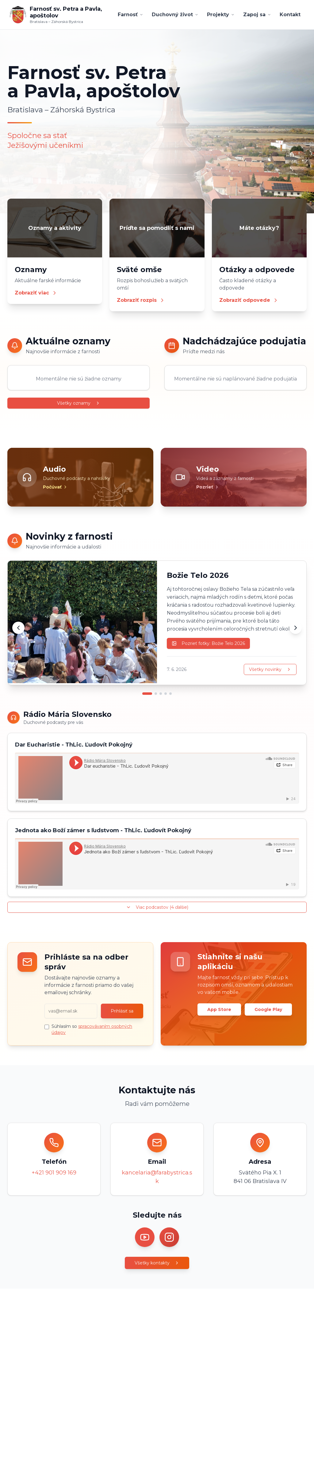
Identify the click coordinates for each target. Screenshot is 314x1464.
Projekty (221, 14)
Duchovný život (175, 14)
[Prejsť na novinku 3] (160, 693)
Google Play (268, 1009)
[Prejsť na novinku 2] (156, 693)
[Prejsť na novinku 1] (147, 693)
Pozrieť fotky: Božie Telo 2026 (208, 643)
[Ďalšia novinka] (295, 628)
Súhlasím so (92, 1029)
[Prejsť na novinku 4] (165, 693)
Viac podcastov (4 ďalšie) (157, 907)
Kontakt (290, 14)
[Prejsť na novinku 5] (170, 693)
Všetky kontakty (157, 1263)
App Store (219, 1009)
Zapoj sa (257, 14)
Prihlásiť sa (122, 1011)
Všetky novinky (270, 669)
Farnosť (130, 14)
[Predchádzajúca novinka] (18, 628)
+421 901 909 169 (54, 1172)
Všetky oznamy (78, 403)
